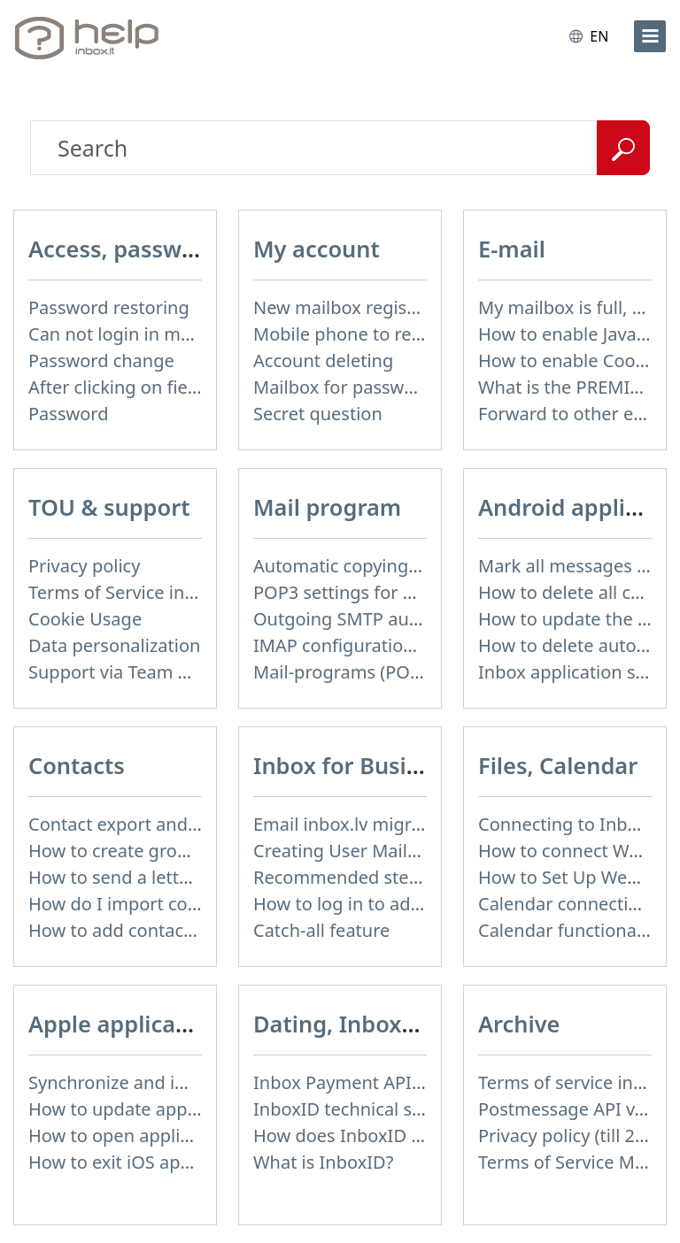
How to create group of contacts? (165, 851)
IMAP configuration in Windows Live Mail (422, 645)
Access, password (123, 249)
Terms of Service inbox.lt (129, 592)
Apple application (123, 1024)
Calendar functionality (569, 930)
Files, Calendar (558, 765)
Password (68, 414)
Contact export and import (138, 824)
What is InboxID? (323, 1162)
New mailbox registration (357, 307)
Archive (519, 1024)
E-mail (511, 249)
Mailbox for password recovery (380, 387)
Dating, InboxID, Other (377, 1024)
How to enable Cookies (573, 360)
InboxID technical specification (380, 1109)
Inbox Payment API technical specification (426, 1082)
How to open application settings (165, 1135)
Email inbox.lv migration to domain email (423, 824)
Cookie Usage (85, 619)
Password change (101, 360)
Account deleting (323, 360)
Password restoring (108, 307)
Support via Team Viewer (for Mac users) (195, 672)
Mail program (327, 507)
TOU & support (108, 507)
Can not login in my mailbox (144, 334)
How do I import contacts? (137, 904)
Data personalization (114, 645)
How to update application (138, 1109)
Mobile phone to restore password (396, 334)
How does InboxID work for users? (395, 1135)
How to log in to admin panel (373, 904)
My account (316, 249)
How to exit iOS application (139, 1162)
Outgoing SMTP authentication (381, 619)
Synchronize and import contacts (164, 1082)
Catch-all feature (321, 930)
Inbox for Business (354, 765)
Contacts (76, 765)
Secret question (317, 414)
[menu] (650, 36)
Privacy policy (84, 566)
